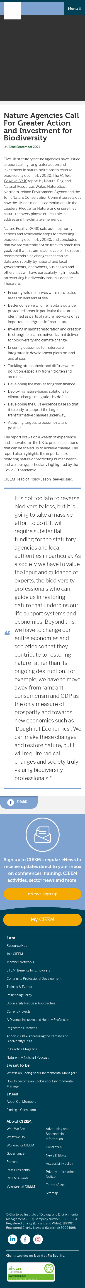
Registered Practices (22, 1028)
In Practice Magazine (22, 1049)
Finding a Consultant (21, 1110)
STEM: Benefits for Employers (28, 970)
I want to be (18, 1065)
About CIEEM (19, 1121)
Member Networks (20, 962)
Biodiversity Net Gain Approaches (31, 1003)
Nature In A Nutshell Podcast (28, 1057)
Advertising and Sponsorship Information (57, 1134)
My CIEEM (42, 920)
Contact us (54, 1147)
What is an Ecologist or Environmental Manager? (42, 1073)
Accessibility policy (59, 1164)
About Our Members (21, 1102)
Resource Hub (17, 946)
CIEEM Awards (18, 1178)
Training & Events (19, 987)
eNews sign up (42, 893)
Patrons (12, 1162)
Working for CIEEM (20, 1145)
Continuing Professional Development (34, 979)
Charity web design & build (24, 1255)
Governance (15, 1153)
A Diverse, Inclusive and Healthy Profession (38, 1020)
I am (11, 938)
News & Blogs (56, 1155)
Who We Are (16, 1129)
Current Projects (19, 1011)
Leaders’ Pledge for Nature (26, 208)
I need (12, 1094)
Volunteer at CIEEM (21, 1186)
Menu (74, 8)
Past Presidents (18, 1170)
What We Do (16, 1137)
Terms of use (55, 1185)
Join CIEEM (15, 954)
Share (17, 802)
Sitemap (52, 1193)
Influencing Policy (19, 995)
